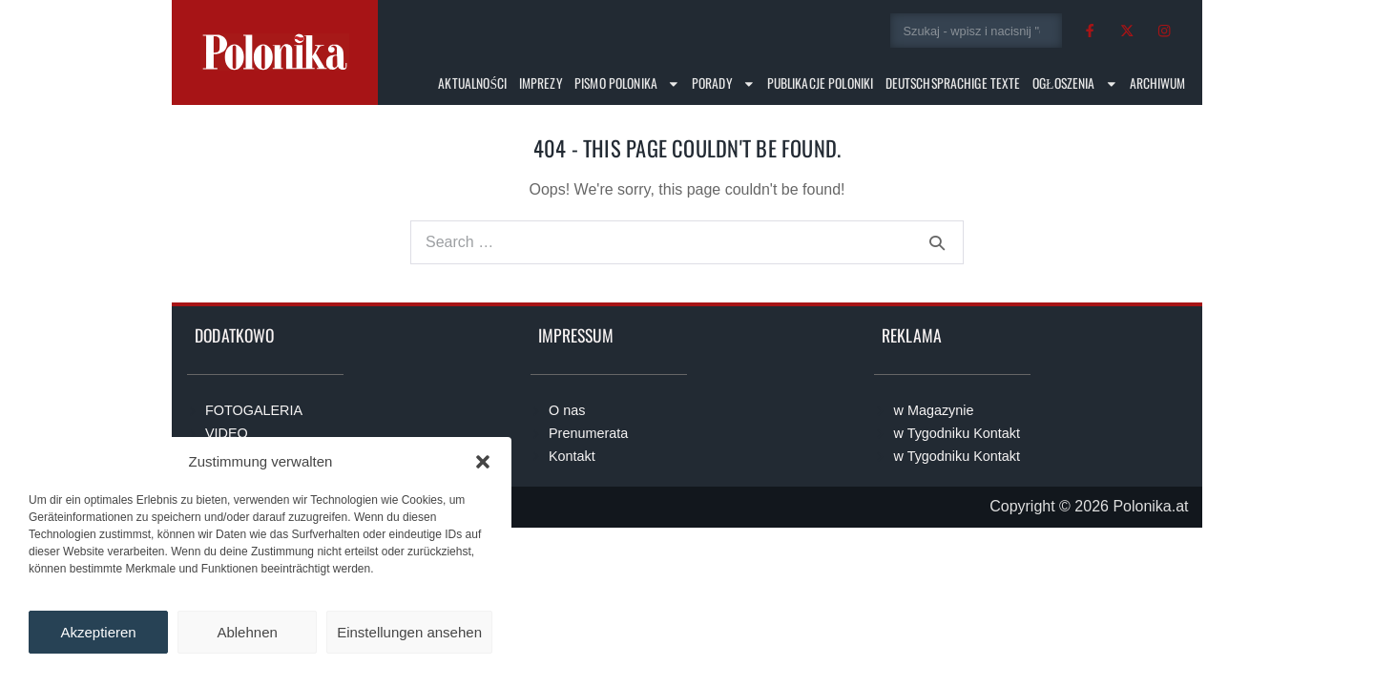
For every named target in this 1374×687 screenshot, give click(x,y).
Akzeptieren (97, 632)
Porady (724, 84)
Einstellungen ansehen (409, 632)
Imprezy (541, 83)
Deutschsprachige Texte (953, 83)
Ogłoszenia (1074, 84)
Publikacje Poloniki (820, 83)
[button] (482, 461)
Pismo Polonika (627, 84)
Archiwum (1158, 83)
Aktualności (472, 83)
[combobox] (976, 30)
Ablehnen (247, 632)
